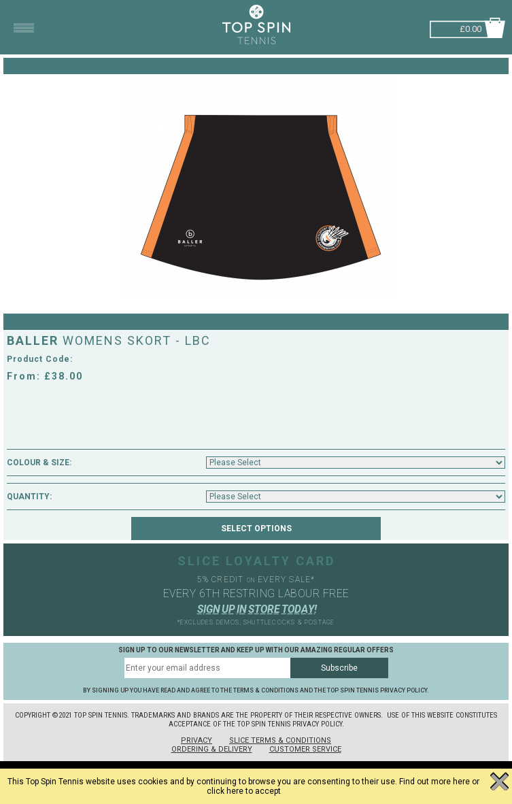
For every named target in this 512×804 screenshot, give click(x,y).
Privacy (196, 740)
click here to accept (244, 791)
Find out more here (434, 781)
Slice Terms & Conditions (280, 740)
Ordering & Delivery (211, 749)
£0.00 (470, 27)
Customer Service (305, 749)
